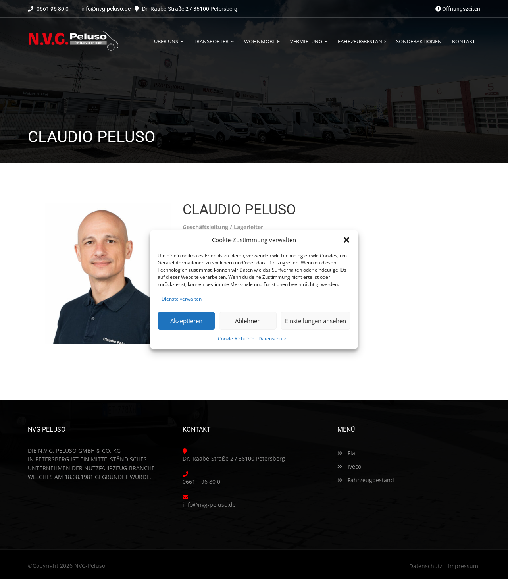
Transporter (211, 41)
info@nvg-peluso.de (106, 9)
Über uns (166, 41)
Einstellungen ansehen (315, 321)
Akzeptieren (186, 321)
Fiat (347, 453)
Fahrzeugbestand (365, 480)
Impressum (463, 566)
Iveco (349, 466)
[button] (346, 240)
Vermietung (306, 41)
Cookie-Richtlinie (236, 338)
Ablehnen (248, 321)
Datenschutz (272, 338)
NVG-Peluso (89, 565)
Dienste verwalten (182, 298)
